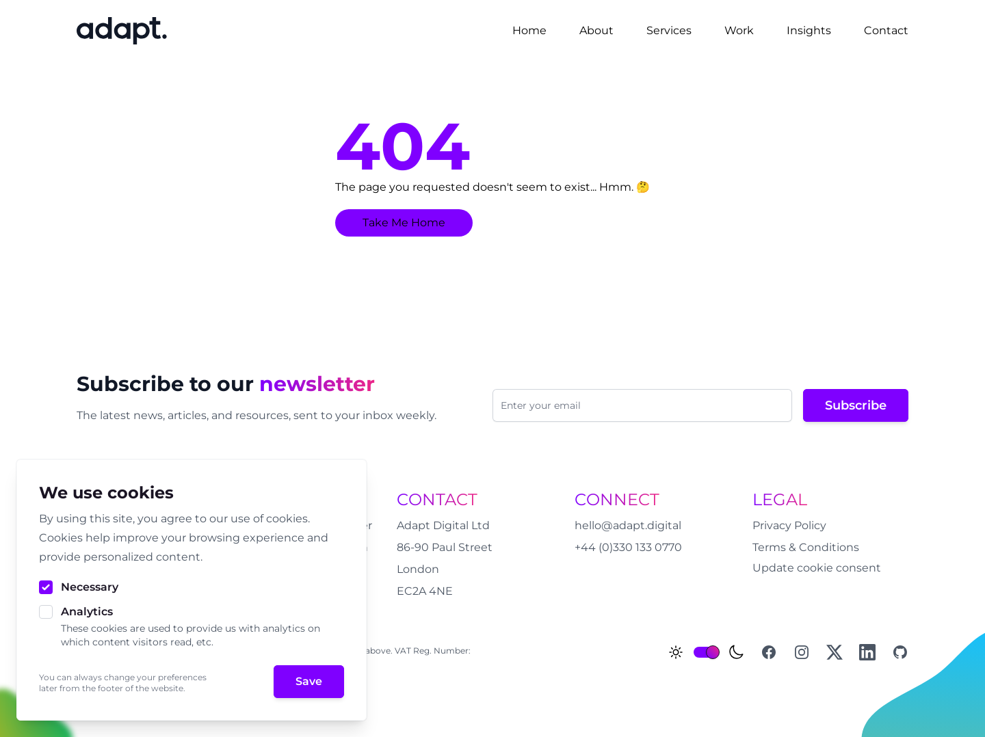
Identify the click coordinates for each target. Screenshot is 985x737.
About (596, 30)
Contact (886, 30)
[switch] (706, 652)
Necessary (89, 586)
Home (529, 30)
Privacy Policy (789, 525)
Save (309, 681)
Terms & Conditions (805, 547)
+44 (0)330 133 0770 (628, 547)
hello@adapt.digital (628, 525)
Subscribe (855, 405)
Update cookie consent (816, 567)
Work (739, 30)
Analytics (87, 611)
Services (669, 30)
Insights (809, 30)
